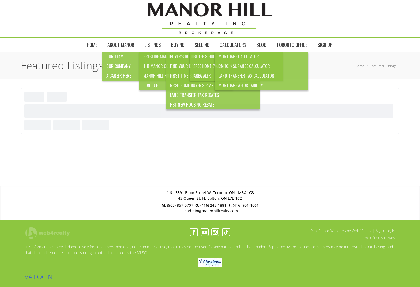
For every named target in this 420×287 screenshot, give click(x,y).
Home (359, 65)
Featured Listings (383, 65)
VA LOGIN (38, 276)
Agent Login (385, 230)
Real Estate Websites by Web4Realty (340, 230)
